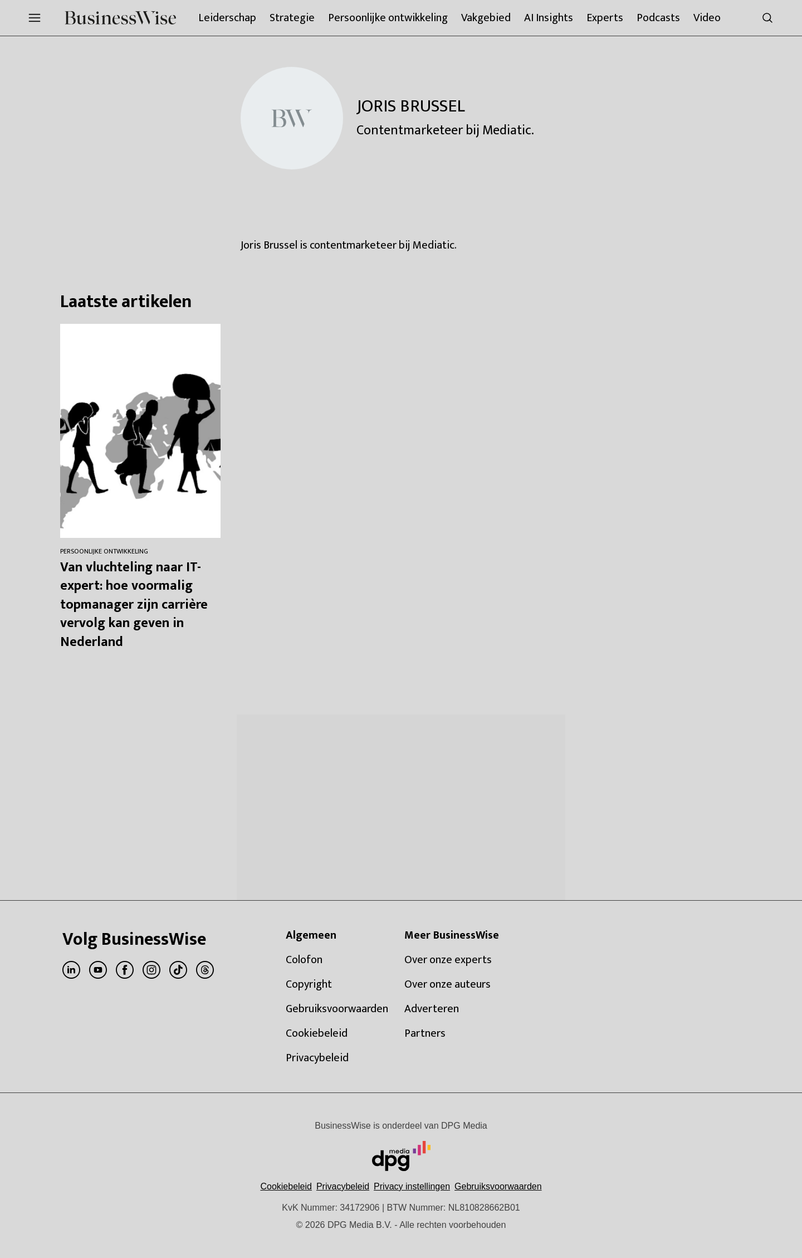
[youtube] (98, 970)
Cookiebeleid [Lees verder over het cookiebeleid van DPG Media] (286, 1186)
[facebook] (125, 970)
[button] (412, 1186)
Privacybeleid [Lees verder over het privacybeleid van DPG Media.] (342, 1186)
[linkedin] (71, 970)
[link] (338, 960)
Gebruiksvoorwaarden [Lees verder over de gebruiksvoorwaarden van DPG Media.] (498, 1186)
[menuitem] (34, 18)
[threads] (205, 970)
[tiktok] (178, 970)
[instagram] (151, 970)
